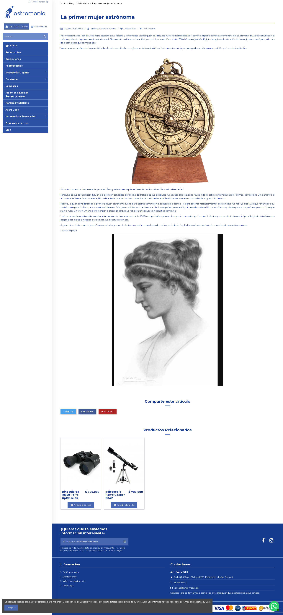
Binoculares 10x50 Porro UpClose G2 (70, 495)
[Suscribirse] (124, 541)
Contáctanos (69, 576)
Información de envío (74, 581)
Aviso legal (68, 585)
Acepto (11, 607)
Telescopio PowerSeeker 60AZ (115, 495)
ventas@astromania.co (186, 587)
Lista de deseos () (38, 2)
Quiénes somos (71, 572)
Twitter (68, 411)
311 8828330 (180, 582)
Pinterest (107, 411)
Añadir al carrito (80, 504)
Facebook (87, 411)
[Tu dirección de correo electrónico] (90, 541)
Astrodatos (130, 28)
